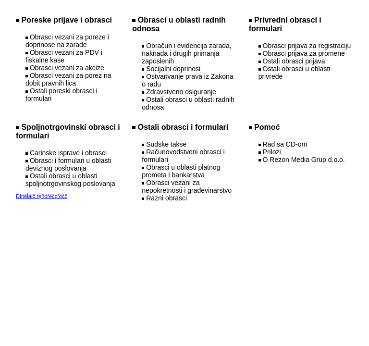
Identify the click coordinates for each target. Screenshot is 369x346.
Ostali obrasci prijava (294, 61)
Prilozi (272, 152)
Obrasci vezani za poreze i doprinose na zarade (67, 41)
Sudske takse (166, 144)
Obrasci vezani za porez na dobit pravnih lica (68, 79)
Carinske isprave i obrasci (68, 153)
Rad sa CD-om (285, 144)
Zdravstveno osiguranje (181, 92)
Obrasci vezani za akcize (67, 68)
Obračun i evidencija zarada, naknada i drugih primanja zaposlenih (186, 53)
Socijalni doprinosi (173, 69)
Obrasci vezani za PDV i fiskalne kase (63, 56)
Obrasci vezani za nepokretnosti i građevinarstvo (187, 186)
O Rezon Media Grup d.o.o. (304, 159)
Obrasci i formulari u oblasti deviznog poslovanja (68, 164)
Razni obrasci (166, 198)
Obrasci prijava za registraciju (307, 45)
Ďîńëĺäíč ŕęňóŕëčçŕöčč (41, 196)
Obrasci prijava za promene (304, 53)
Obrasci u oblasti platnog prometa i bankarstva (181, 171)
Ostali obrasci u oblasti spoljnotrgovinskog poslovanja (70, 179)
